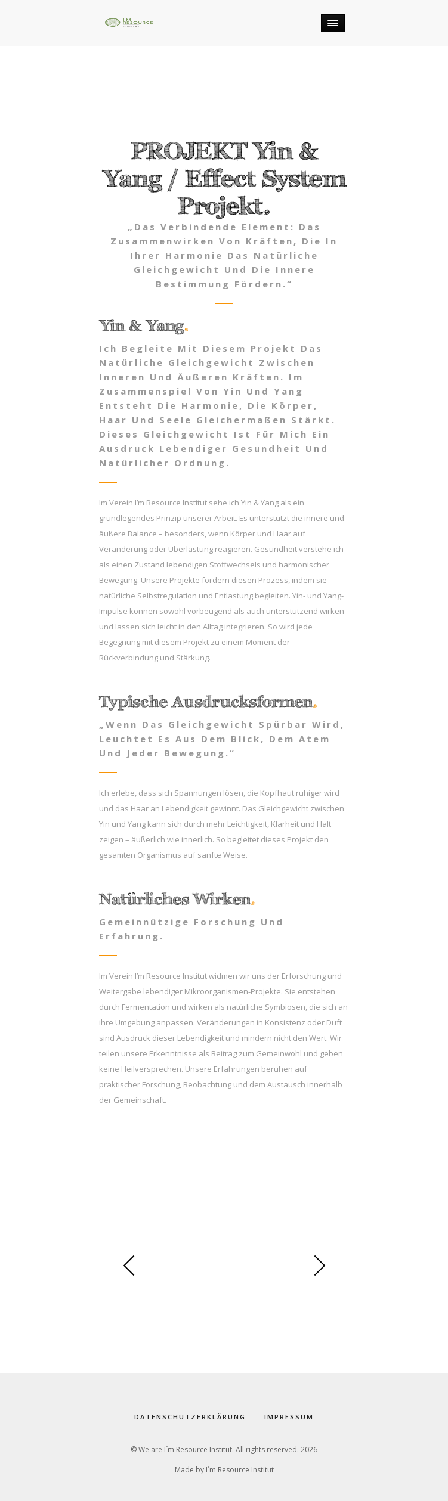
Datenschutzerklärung (190, 1416)
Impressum (289, 1416)
